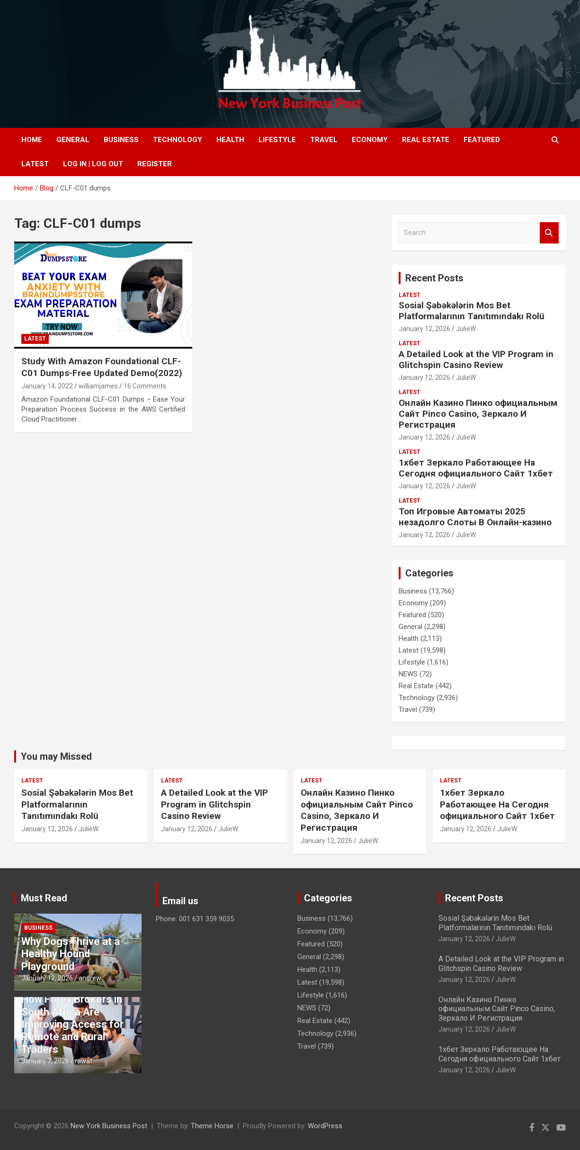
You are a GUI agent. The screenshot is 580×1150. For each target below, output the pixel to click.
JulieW (466, 328)
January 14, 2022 (47, 386)
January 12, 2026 (424, 328)
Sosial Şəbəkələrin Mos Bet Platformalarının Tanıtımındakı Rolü (471, 311)
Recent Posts (434, 278)
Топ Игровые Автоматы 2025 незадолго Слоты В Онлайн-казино (475, 517)
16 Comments (145, 386)
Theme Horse (212, 1126)
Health (230, 139)
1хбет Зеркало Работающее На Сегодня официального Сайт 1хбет (476, 468)
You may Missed (56, 756)
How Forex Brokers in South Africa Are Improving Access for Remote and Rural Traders (72, 1024)
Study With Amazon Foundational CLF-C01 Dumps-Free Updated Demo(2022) (101, 367)
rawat (83, 1061)
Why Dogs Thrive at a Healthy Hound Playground (70, 953)
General (72, 139)
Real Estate (425, 139)
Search (549, 232)
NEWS (408, 674)
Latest (35, 164)
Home (31, 139)
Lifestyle (277, 139)
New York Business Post (109, 1126)
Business (121, 139)
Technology (177, 139)
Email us (180, 901)
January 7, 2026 (45, 1061)
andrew (90, 978)
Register (154, 164)
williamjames (98, 386)
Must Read (44, 898)
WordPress (325, 1126)
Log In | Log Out (93, 164)
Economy (370, 139)
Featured (482, 139)
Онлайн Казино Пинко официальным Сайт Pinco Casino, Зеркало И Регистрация (478, 413)
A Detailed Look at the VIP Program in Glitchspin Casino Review (476, 359)
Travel (324, 139)
